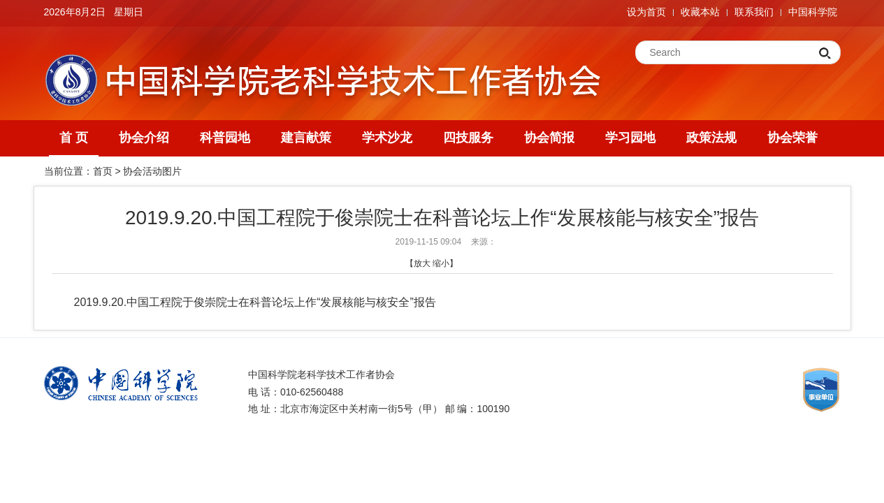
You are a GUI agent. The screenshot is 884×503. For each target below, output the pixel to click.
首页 (103, 171)
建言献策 (306, 138)
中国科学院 (812, 11)
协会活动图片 (152, 171)
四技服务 (468, 138)
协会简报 (549, 138)
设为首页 (646, 11)
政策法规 (711, 138)
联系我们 (754, 11)
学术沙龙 (387, 138)
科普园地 (225, 138)
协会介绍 (144, 138)
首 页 (73, 138)
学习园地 (630, 138)
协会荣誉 (792, 138)
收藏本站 (700, 11)
